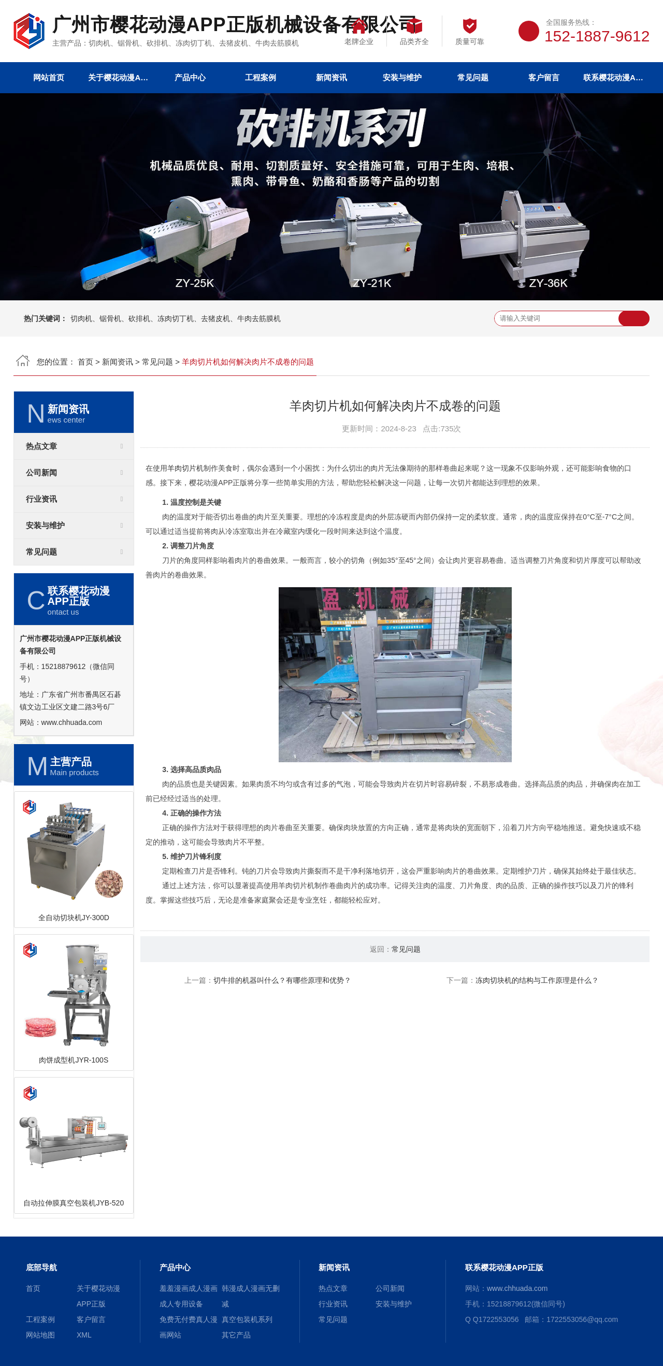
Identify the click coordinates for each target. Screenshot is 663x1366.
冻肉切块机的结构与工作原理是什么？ (537, 980)
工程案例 (260, 77)
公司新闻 (41, 473)
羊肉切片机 (185, 468)
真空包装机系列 (247, 1319)
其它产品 (236, 1335)
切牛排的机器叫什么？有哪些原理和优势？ (282, 980)
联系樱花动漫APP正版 (614, 77)
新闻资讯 (331, 77)
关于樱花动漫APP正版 (119, 77)
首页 (85, 361)
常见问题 (472, 77)
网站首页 (48, 77)
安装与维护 (402, 77)
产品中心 (190, 77)
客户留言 (543, 77)
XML (84, 1335)
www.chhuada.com (72, 722)
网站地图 (40, 1335)
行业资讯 (41, 499)
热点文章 (41, 446)
